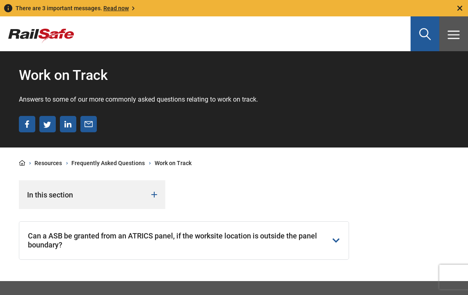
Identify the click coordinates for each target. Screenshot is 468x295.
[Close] (460, 8)
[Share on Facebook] (27, 124)
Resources (48, 163)
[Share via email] (88, 124)
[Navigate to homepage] (37, 29)
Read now (116, 8)
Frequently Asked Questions (108, 163)
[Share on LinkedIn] (68, 124)
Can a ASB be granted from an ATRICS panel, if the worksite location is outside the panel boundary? (184, 240)
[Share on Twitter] (47, 124)
